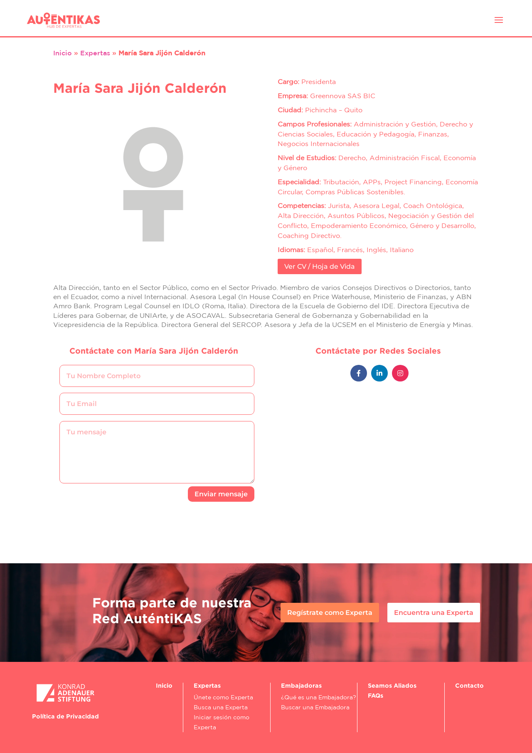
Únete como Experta (223, 697)
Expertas (95, 53)
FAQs (375, 695)
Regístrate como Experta (329, 613)
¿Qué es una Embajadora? (318, 697)
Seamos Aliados (392, 685)
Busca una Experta (221, 707)
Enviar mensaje (221, 494)
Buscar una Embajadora (315, 707)
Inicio (62, 53)
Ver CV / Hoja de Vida (319, 266)
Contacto (469, 685)
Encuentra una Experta (433, 613)
